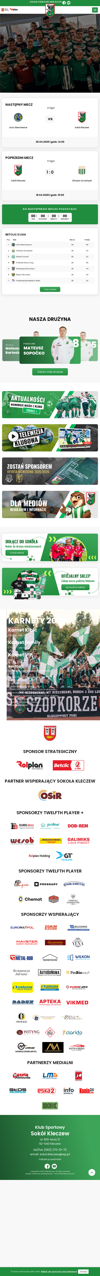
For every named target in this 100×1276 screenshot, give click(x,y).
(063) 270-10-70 (55, 1150)
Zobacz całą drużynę (50, 372)
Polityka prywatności (50, 1159)
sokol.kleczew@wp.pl (55, 1154)
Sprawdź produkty (75, 587)
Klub (14, 240)
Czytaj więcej (17, 552)
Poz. (8, 240)
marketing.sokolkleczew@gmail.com (29, 670)
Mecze (72, 240)
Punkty (87, 240)
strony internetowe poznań (64, 1174)
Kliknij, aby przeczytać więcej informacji (59, 1271)
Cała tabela (50, 289)
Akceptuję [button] (83, 1272)
